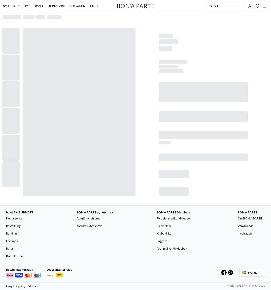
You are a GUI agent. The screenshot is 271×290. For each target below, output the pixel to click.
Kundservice (14, 218)
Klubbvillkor (165, 233)
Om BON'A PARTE (250, 218)
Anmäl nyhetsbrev (88, 218)
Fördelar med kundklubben (174, 218)
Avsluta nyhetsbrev (89, 226)
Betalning (12, 233)
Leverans (12, 241)
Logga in (162, 241)
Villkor (32, 286)
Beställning (13, 226)
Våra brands (245, 226)
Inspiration (245, 233)
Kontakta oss (14, 256)
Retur (9, 248)
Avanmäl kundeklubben (172, 248)
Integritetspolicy (15, 286)
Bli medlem (164, 226)
